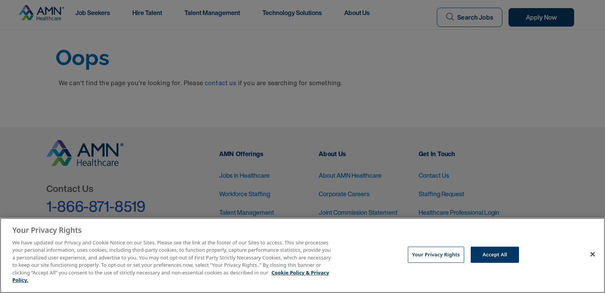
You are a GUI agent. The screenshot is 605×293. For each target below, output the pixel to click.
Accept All (495, 254)
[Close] (592, 254)
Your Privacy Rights (436, 254)
